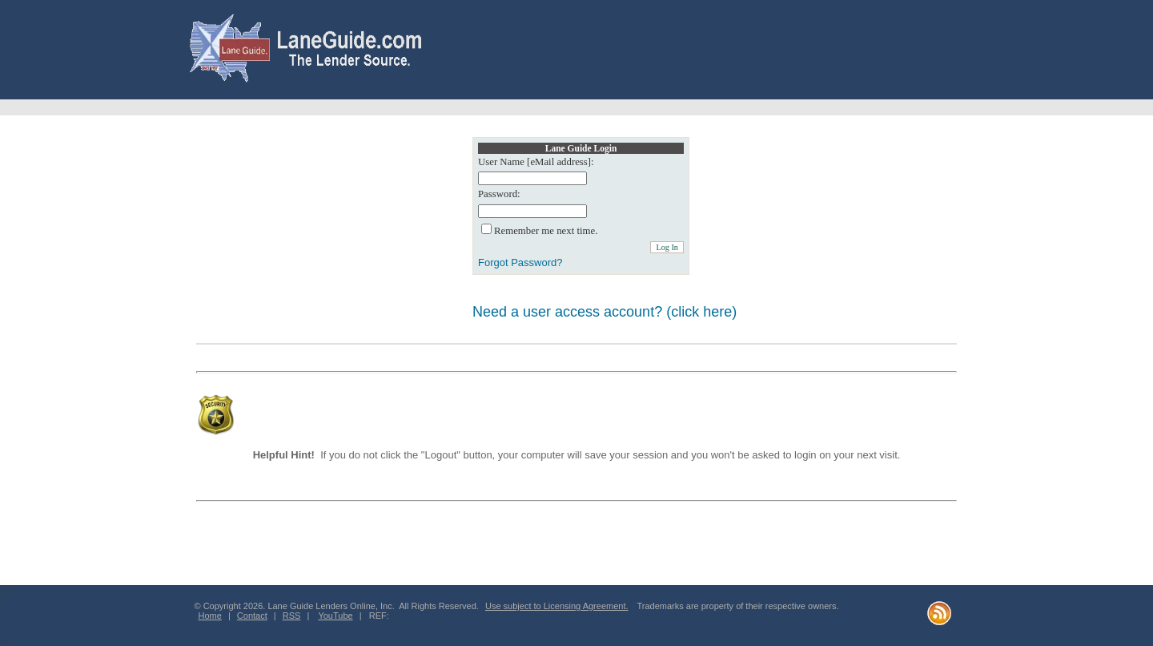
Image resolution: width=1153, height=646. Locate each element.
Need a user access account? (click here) (604, 312)
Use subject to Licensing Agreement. (557, 606)
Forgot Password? (520, 262)
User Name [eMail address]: (536, 162)
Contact (252, 615)
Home (210, 615)
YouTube (335, 615)
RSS (292, 615)
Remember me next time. (545, 230)
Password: (499, 194)
